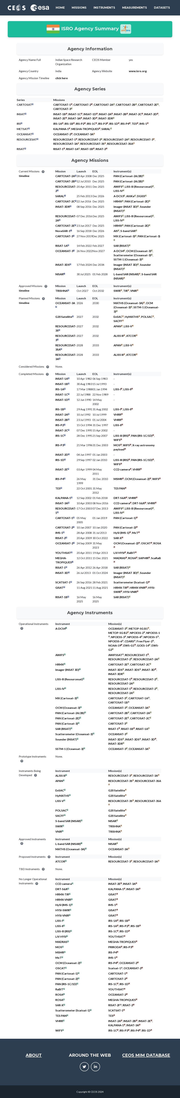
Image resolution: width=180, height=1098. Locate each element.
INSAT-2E (59, 118)
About (34, 1055)
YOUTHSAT (63, 552)
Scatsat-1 (114, 968)
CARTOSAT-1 (62, 104)
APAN (117, 326)
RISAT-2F (114, 1005)
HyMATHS (132, 316)
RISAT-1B (87, 149)
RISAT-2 (101, 149)
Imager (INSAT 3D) (125, 206)
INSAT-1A (61, 378)
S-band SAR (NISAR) (68, 821)
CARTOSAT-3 (62, 108)
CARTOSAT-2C (65, 201)
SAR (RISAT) (121, 245)
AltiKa (130, 196)
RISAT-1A (72, 149)
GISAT (59, 587)
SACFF (118, 321)
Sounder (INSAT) (66, 739)
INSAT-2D (150, 114)
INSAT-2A (105, 114)
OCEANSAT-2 (62, 134)
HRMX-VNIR (137, 587)
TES (134, 123)
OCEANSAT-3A (83, 134)
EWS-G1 (128, 645)
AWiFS (118, 186)
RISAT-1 (58, 149)
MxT (135, 532)
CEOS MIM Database (146, 1055)
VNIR (133, 290)
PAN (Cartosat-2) (125, 527)
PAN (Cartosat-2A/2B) (128, 176)
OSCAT (146, 543)
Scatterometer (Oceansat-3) (132, 255)
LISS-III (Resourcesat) (138, 186)
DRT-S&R (120, 497)
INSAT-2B (120, 114)
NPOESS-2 (137, 632)
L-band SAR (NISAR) (126, 274)
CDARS (129, 641)
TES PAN (119, 488)
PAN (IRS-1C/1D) (141, 435)
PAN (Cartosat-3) (149, 236)
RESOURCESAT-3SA (120, 143)
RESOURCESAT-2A (116, 139)
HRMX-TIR (120, 587)
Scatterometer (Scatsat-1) (131, 582)
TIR (125, 290)
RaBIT (131, 552)
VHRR (117, 414)
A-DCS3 (119, 196)
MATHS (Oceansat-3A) (128, 303)
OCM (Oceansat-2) (137, 478)
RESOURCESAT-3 (142, 139)
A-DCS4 (119, 251)
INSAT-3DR (105, 118)
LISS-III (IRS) (121, 435)
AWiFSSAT (115, 655)
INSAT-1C (74, 114)
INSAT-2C (135, 114)
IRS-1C (91, 123)
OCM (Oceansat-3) (138, 251)
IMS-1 (143, 123)
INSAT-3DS (62, 264)
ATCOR (131, 335)
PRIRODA (114, 947)
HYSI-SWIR (62, 910)
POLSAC (146, 316)
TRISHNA (61, 290)
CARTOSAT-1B (118, 702)
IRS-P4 (125, 123)
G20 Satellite (63, 316)
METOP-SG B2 (117, 632)
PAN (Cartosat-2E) (137, 201)
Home (60, 7)
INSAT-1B (59, 114)
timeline (24, 175)
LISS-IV (118, 190)
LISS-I (117, 389)
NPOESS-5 (150, 637)
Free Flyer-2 (144, 641)
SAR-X (118, 538)
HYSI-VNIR (130, 591)
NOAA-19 (114, 645)
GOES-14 (143, 645)
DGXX (141, 196)
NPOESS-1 (153, 632)
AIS (116, 231)
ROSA (157, 543)
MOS (117, 445)
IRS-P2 (80, 123)
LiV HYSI (119, 552)
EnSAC (118, 316)
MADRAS (120, 558)
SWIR (117, 290)
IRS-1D (113, 123)
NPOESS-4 (134, 637)
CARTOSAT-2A (103, 104)
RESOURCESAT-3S (92, 143)
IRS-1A (57, 123)
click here (61, 78)
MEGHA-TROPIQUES (85, 129)
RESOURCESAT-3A (65, 143)
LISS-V (128, 326)
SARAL (105, 129)
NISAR (59, 274)
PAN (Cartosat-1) (125, 518)
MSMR (118, 478)
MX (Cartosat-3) (124, 236)
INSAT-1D (89, 114)
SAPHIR (143, 558)
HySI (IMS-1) (121, 532)
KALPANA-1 (61, 129)
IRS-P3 (102, 123)
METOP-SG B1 (138, 628)
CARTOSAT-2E (147, 104)
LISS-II (127, 389)
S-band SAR (128, 231)
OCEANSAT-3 (64, 251)
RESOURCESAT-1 (64, 139)
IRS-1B (69, 123)
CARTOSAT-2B (125, 104)
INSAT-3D (89, 118)
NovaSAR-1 (62, 231)
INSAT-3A (74, 118)
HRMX (118, 201)
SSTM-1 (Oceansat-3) (128, 259)
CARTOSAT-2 (82, 104)
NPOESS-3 (118, 637)
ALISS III (119, 335)
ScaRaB (156, 558)
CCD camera (122, 469)
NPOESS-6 (115, 641)
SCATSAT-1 (62, 582)
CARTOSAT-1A (138, 698)
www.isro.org (138, 71)
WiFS (117, 439)
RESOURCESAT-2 (89, 139)
